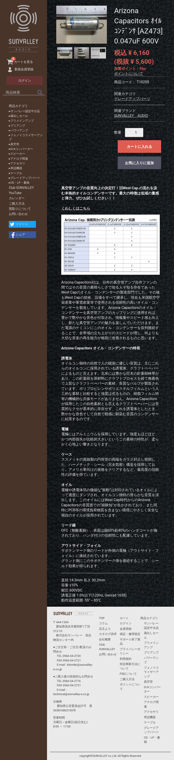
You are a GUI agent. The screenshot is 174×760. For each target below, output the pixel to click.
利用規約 (126, 659)
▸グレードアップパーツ (24, 178)
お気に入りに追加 (139, 163)
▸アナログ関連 (18, 158)
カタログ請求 (108, 634)
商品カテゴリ (18, 106)
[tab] (64, 53)
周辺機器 (150, 717)
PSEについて (128, 673)
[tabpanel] (81, 25)
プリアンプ (151, 652)
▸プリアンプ (17, 125)
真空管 (148, 681)
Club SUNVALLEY (21, 188)
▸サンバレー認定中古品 (24, 111)
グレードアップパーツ (132, 99)
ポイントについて (128, 73)
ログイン (126, 623)
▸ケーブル (15, 173)
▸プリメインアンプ (21, 120)
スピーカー (151, 696)
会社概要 (105, 639)
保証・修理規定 (130, 634)
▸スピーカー (17, 153)
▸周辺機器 (15, 168)
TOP (102, 618)
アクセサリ (151, 711)
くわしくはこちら (75, 208)
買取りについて (20, 209)
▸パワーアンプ (18, 130)
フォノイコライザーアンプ (151, 672)
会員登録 (126, 628)
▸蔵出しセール (18, 116)
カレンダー (17, 198)
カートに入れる (139, 146)
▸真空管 (14, 144)
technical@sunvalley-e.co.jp (71, 694)
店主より (105, 628)
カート (124, 618)
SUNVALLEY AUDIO (131, 116)
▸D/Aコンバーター (21, 149)
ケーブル (150, 722)
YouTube (15, 193)
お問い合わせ (18, 214)
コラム (103, 623)
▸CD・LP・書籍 (19, 182)
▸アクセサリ (17, 163)
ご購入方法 (17, 204)
